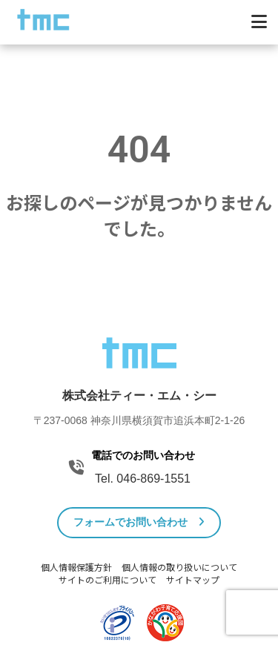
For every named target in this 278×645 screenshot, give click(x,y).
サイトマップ (192, 580)
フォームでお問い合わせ (139, 522)
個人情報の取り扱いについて (179, 568)
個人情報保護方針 (76, 568)
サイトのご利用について (107, 580)
